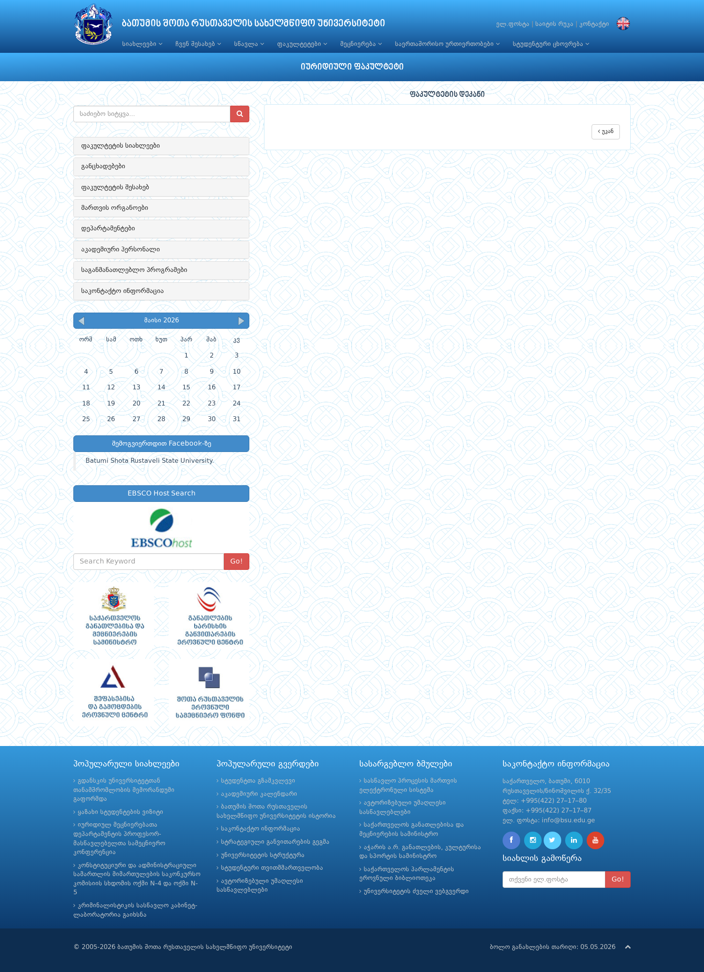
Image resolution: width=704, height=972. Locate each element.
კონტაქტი (594, 24)
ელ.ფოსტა (512, 24)
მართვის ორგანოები (114, 207)
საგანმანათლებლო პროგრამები (134, 270)
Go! (236, 561)
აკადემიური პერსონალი (120, 249)
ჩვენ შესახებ (198, 44)
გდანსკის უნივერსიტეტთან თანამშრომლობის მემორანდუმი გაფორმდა (124, 790)
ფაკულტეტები (302, 44)
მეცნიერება (361, 44)
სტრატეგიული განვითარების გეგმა (275, 842)
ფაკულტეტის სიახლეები (120, 145)
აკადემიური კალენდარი (259, 794)
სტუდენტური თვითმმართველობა (272, 868)
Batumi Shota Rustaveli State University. (150, 461)
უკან (606, 131)
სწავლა (249, 44)
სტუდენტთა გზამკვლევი (258, 781)
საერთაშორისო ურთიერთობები (447, 44)
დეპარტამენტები (108, 228)
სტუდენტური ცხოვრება (551, 44)
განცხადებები (103, 166)
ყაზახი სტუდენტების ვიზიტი (120, 812)
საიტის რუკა (554, 24)
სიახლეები (142, 44)
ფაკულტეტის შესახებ (115, 187)
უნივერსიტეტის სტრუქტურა (263, 855)
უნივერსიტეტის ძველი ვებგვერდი (416, 891)
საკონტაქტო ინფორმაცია (122, 291)
